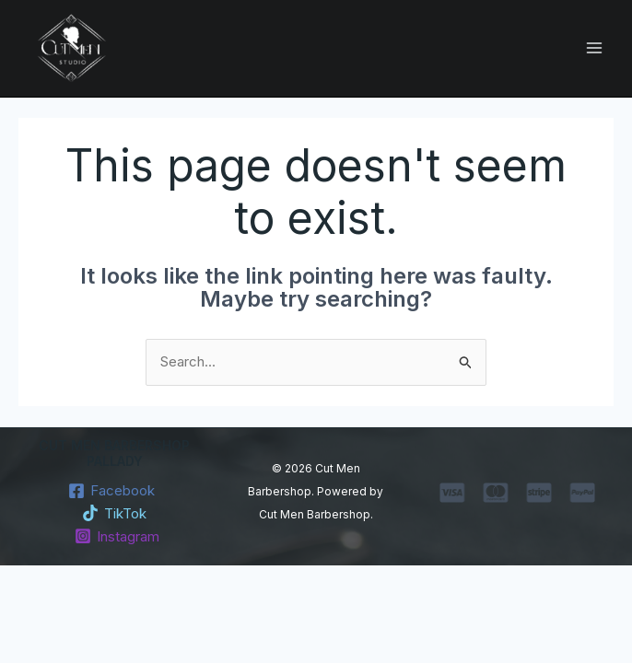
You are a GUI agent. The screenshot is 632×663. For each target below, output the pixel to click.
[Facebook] (111, 491)
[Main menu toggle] (594, 48)
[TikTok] (114, 513)
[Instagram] (117, 536)
